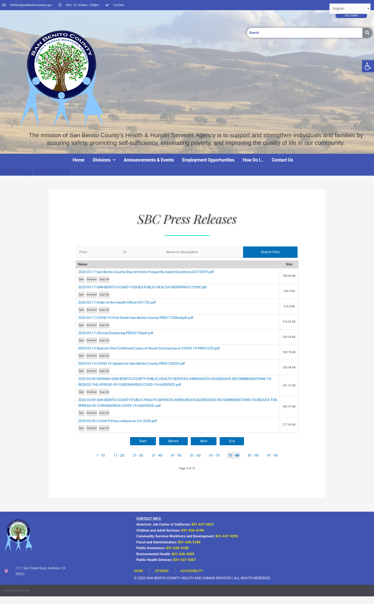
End (232, 441)
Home (78, 160)
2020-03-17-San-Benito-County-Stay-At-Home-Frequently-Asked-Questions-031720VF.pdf (146, 272)
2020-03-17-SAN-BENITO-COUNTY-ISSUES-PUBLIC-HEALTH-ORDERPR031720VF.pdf (142, 287)
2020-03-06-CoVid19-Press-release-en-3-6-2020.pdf (117, 421)
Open (81, 279)
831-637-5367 (184, 560)
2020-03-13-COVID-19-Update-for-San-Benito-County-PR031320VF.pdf (131, 363)
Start (143, 441)
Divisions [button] (104, 160)
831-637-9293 (228, 536)
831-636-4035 (183, 554)
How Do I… (253, 160)
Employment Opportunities (208, 160)
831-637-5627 (202, 524)
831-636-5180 (189, 542)
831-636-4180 (177, 548)
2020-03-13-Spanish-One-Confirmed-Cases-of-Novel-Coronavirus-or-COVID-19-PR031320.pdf (149, 348)
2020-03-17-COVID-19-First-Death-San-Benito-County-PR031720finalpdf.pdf (135, 318)
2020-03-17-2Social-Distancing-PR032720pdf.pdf (115, 333)
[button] (368, 66)
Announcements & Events (149, 160)
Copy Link (104, 279)
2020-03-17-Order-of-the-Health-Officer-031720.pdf (117, 302)
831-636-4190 (192, 530)
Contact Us (282, 160)
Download (92, 279)
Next (203, 441)
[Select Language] (350, 8)
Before (173, 441)
